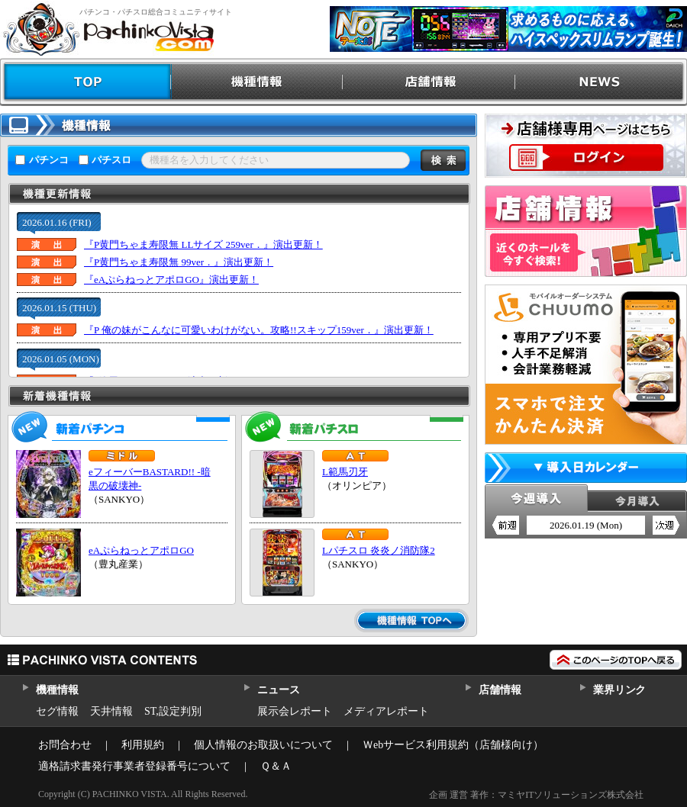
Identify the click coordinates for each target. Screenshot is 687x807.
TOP (86, 82)
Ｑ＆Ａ (276, 766)
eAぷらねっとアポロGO (141, 550)
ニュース (278, 690)
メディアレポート (386, 711)
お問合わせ (65, 745)
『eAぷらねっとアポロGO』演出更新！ (171, 279)
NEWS (601, 82)
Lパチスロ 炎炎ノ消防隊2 (378, 550)
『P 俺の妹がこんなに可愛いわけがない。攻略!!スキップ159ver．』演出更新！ (259, 330)
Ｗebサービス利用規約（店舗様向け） (453, 745)
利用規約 (142, 745)
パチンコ (49, 160)
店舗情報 (429, 82)
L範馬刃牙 (345, 471)
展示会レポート (294, 711)
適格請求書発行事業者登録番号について (134, 766)
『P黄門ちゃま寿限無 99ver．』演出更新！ (178, 262)
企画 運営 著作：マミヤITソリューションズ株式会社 (536, 794)
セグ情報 (57, 711)
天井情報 (111, 711)
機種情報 (258, 82)
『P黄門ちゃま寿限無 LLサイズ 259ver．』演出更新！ (203, 244)
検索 (443, 160)
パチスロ (111, 160)
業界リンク (619, 690)
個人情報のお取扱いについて (263, 745)
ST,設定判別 (173, 711)
